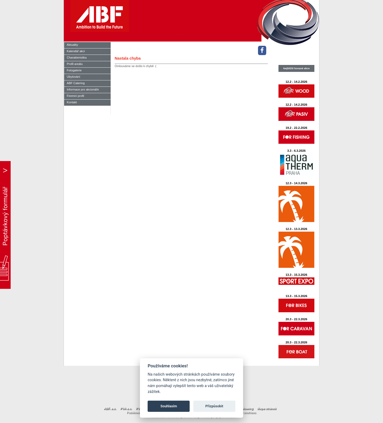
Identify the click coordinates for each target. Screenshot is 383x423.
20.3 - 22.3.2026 (296, 319)
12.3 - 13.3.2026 (296, 229)
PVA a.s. (126, 408)
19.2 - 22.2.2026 (296, 127)
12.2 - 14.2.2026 (296, 81)
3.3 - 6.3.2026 (296, 150)
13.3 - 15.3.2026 (296, 274)
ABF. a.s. (110, 408)
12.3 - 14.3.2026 (296, 183)
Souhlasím (168, 406)
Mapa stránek (266, 408)
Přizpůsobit (214, 406)
